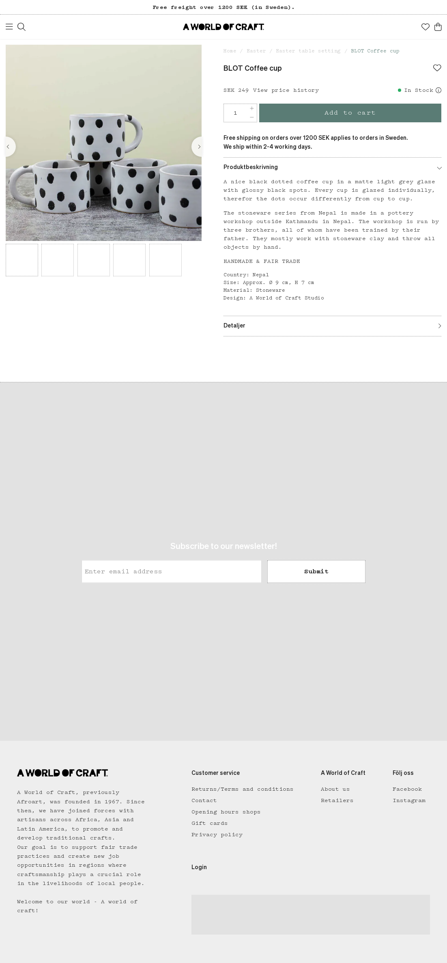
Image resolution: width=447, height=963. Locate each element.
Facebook (407, 789)
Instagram (409, 800)
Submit (316, 571)
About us (335, 789)
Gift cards (209, 823)
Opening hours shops (226, 812)
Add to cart (350, 112)
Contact (204, 800)
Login (199, 867)
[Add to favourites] (437, 69)
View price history (286, 90)
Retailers (337, 800)
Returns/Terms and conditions (242, 789)
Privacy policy (217, 834)
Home (230, 51)
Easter (256, 51)
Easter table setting (308, 51)
